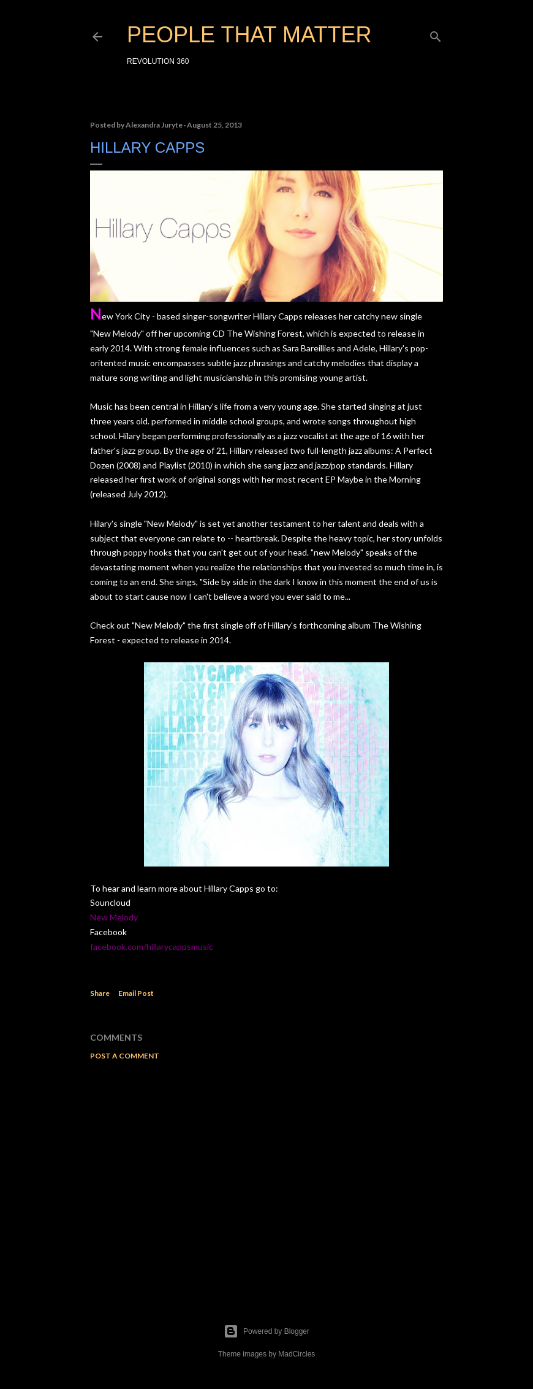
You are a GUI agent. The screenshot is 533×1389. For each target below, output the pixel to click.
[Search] (435, 34)
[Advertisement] (266, 1177)
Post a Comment (124, 1055)
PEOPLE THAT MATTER (249, 34)
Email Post (136, 993)
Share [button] (100, 993)
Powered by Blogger (266, 1331)
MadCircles (296, 1354)
